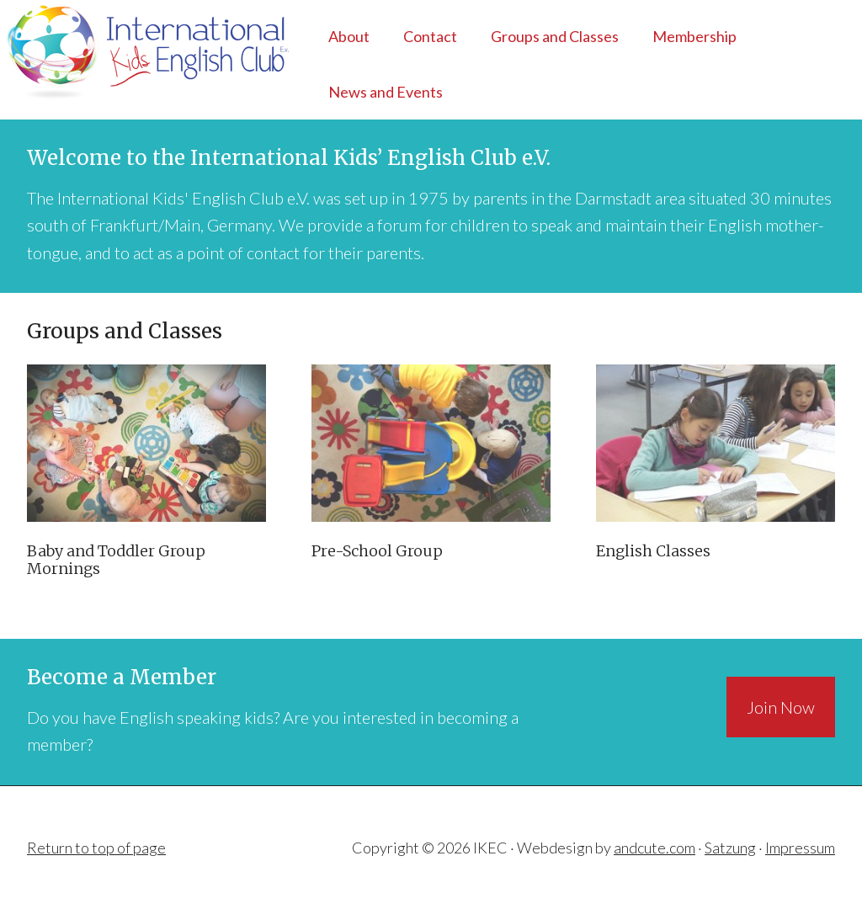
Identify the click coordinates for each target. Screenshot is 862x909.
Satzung (730, 847)
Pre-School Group (377, 551)
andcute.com (654, 847)
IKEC (146, 50)
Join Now (781, 707)
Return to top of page (96, 847)
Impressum (800, 847)
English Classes (653, 551)
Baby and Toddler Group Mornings (116, 560)
